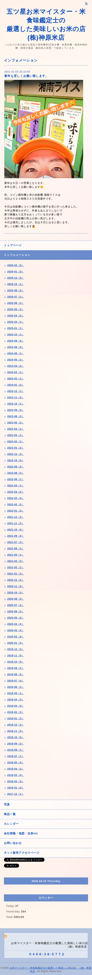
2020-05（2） (15, 617)
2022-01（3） (15, 510)
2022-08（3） (15, 473)
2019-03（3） (15, 706)
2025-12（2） (15, 278)
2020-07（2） (15, 605)
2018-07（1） (15, 756)
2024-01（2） (15, 385)
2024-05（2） (15, 359)
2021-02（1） (15, 567)
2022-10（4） (15, 460)
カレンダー (11, 823)
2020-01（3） (15, 643)
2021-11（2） (15, 523)
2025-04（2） (15, 315)
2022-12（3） (15, 454)
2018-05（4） (15, 762)
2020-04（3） (15, 624)
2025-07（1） (15, 296)
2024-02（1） (15, 378)
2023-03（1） (15, 435)
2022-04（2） (15, 492)
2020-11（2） (15, 586)
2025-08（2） (15, 290)
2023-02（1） (15, 441)
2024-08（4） (15, 347)
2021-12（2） (15, 517)
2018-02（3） (15, 781)
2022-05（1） (15, 485)
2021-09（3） (15, 536)
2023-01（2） (15, 447)
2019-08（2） (15, 674)
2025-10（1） (15, 284)
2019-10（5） (15, 661)
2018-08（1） (15, 750)
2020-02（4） (15, 636)
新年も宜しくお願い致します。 (26, 75)
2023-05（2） (15, 422)
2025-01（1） (15, 328)
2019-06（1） (15, 687)
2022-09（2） (15, 466)
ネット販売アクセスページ (21, 852)
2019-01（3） (15, 718)
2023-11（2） (15, 397)
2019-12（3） (15, 649)
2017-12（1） (15, 794)
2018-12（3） (15, 724)
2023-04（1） (15, 429)
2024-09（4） (15, 340)
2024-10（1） (15, 334)
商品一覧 (10, 814)
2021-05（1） (15, 554)
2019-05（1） (15, 693)
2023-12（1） (15, 391)
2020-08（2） (15, 599)
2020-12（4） (15, 580)
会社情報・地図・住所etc (21, 833)
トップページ (13, 245)
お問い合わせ (13, 843)
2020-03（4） (15, 630)
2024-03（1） (15, 372)
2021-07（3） (15, 542)
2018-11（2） (15, 731)
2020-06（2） (15, 611)
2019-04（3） (15, 699)
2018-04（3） (15, 768)
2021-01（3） (15, 573)
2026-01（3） (15, 271)
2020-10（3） (15, 592)
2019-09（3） (15, 668)
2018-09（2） (15, 743)
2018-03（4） (15, 775)
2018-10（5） (15, 737)
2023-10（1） (15, 403)
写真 (7, 804)
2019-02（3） (15, 712)
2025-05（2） (15, 309)
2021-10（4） (15, 529)
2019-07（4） (15, 680)
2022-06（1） (15, 479)
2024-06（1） (15, 353)
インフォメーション (17, 254)
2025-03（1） (15, 322)
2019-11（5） (15, 655)
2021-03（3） (15, 561)
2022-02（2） (15, 504)
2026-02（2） (15, 265)
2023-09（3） (15, 410)
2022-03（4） (15, 498)
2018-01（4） (15, 787)
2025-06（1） (15, 303)
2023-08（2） (15, 416)
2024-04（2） (15, 366)
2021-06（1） (15, 548)
